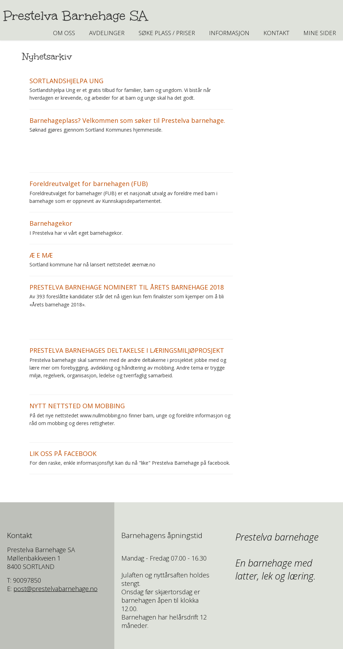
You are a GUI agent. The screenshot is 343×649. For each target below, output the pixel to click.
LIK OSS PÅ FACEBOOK (62, 453)
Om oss (64, 33)
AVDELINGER (107, 33)
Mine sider (319, 33)
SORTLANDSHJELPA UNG (66, 81)
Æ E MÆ (41, 255)
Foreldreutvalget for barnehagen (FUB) (88, 183)
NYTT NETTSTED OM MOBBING (77, 406)
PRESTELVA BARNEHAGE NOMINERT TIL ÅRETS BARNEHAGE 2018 (126, 287)
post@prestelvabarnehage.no (55, 588)
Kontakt (276, 33)
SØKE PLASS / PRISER (167, 33)
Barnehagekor (50, 223)
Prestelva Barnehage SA (75, 15)
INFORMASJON (229, 33)
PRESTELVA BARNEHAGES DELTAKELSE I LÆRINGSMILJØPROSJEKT (126, 350)
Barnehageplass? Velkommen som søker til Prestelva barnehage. (127, 120)
